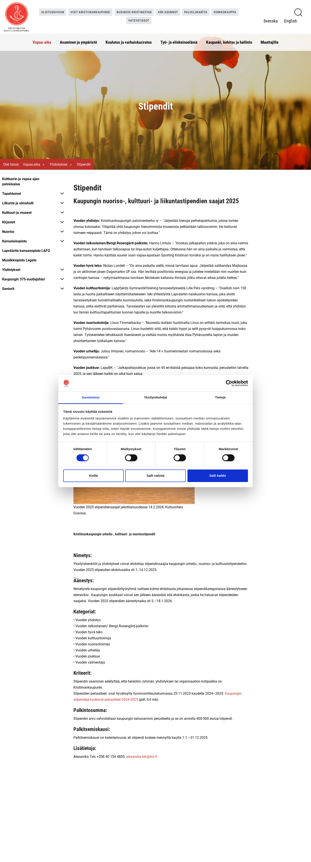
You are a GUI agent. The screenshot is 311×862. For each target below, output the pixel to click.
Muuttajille (269, 40)
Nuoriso (8, 231)
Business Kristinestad (134, 10)
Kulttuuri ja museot (17, 212)
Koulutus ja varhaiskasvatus (129, 40)
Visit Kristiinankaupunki (86, 10)
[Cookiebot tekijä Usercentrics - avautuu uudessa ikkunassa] (229, 383)
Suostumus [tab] (91, 397)
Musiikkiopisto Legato (19, 260)
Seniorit (8, 288)
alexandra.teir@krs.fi (141, 756)
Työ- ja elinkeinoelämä (178, 40)
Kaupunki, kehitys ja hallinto (229, 40)
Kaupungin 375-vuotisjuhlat (23, 279)
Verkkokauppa (234, 10)
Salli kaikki (217, 476)
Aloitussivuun (45, 10)
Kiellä (93, 476)
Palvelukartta (202, 10)
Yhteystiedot (139, 19)
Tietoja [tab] (220, 397)
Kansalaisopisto (14, 241)
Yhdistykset (58, 164)
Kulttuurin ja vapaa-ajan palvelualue (20, 181)
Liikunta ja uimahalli (17, 203)
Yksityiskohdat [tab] (155, 397)
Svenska (270, 20)
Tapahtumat (11, 193)
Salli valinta (156, 476)
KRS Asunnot (171, 10)
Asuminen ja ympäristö (78, 40)
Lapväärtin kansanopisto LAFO (26, 250)
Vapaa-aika (42, 40)
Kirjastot (8, 222)
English (290, 20)
